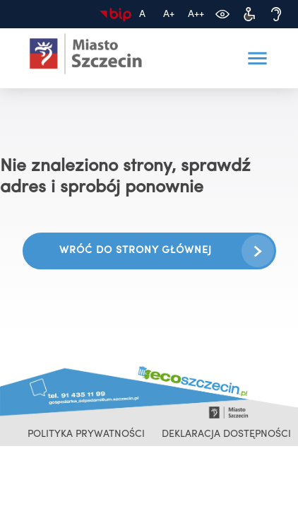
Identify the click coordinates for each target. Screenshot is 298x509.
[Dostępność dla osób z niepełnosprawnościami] (249, 14)
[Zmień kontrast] (222, 14)
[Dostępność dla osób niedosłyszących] (276, 14)
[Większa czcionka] (168, 14)
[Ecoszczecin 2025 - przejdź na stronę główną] (86, 54)
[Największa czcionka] (195, 14)
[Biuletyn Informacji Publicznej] (115, 14)
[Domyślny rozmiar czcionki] (142, 14)
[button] (258, 59)
